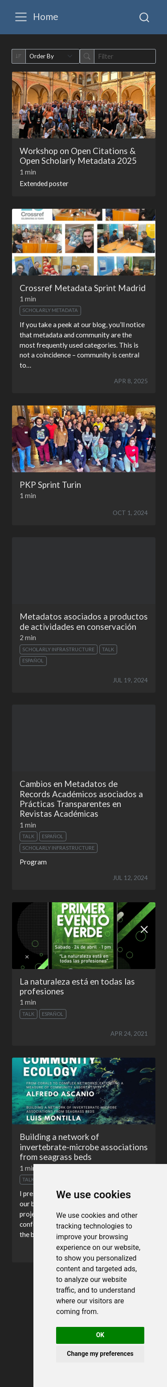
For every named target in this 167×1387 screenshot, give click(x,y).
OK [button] (100, 1334)
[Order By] (52, 56)
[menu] (21, 16)
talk (108, 649)
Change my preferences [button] (100, 1353)
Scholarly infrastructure (58, 649)
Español (33, 660)
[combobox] (145, 17)
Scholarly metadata (50, 310)
